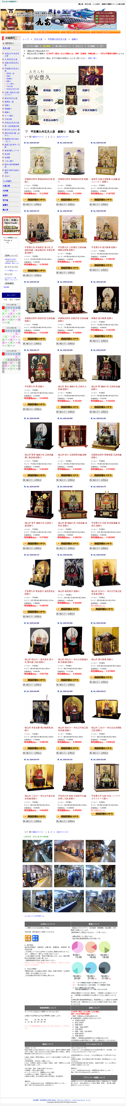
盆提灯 (5, 195)
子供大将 (9, 86)
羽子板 (5, 200)
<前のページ (37, 137)
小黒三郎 (6, 186)
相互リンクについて (11, 280)
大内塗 (5, 191)
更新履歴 (6, 287)
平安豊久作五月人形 (57, 39)
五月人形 (6, 48)
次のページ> (62, 137)
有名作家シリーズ (12, 150)
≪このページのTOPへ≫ (33, 916)
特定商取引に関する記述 (48, 1100)
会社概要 (36, 1100)
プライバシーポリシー (64, 1100)
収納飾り (9, 79)
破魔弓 (5, 205)
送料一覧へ (92, 58)
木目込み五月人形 (12, 89)
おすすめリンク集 (10, 278)
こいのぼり (7, 181)
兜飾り (8, 76)
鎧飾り (8, 81)
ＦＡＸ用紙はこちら (11, 270)
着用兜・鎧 (10, 73)
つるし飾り (9, 161)
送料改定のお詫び (10, 259)
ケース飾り (10, 84)
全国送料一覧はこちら (12, 263)
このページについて (78, 1100)
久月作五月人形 (11, 59)
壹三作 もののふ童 (12, 130)
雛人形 (5, 210)
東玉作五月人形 (11, 98)
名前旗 (7, 157)
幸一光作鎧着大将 (12, 126)
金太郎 (7, 154)
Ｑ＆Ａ (7, 176)
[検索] (8, 240)
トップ (26, 39)
